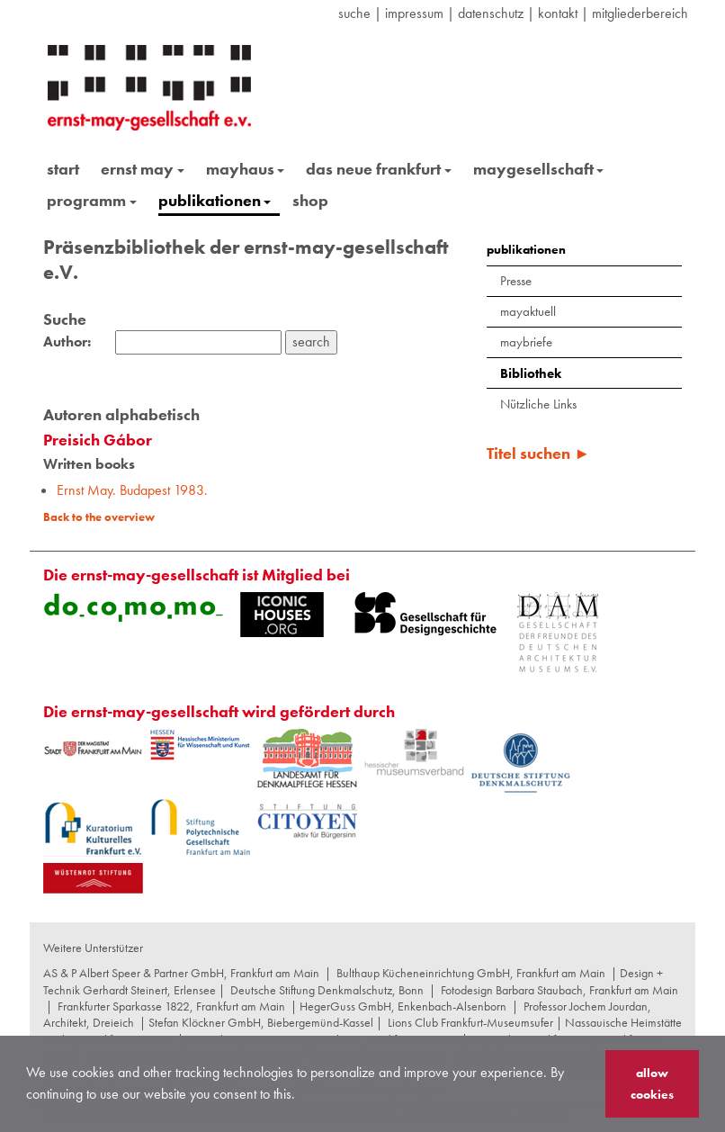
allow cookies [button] (652, 1083)
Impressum (414, 13)
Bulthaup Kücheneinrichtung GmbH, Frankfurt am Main (470, 973)
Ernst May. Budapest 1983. (132, 490)
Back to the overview (99, 517)
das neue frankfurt (379, 168)
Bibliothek (530, 373)
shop (310, 200)
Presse (516, 281)
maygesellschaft (538, 168)
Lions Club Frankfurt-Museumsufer (470, 1022)
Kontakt (557, 13)
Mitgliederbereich (640, 13)
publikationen (215, 200)
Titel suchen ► (538, 453)
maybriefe (526, 342)
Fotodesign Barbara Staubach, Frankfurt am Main (559, 990)
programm (92, 200)
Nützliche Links (538, 404)
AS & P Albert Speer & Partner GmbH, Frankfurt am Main (181, 973)
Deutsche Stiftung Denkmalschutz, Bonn (327, 990)
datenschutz (491, 13)
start (63, 168)
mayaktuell (528, 311)
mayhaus (245, 168)
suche (354, 13)
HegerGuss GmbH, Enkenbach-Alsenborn (403, 1006)
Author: (67, 342)
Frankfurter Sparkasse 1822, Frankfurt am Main (171, 1006)
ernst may (142, 168)
